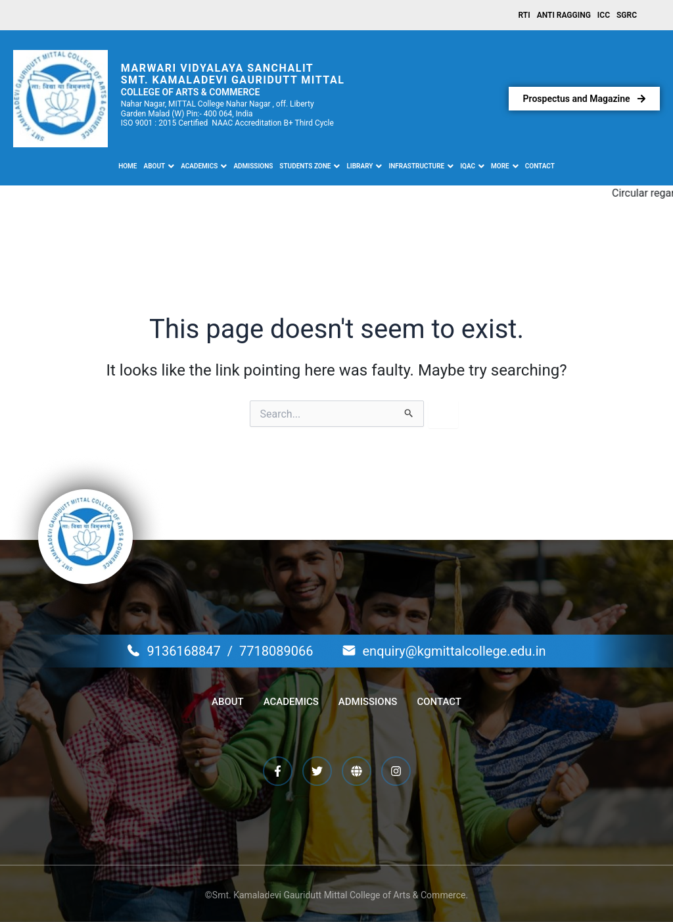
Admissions (253, 166)
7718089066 (276, 651)
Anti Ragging (564, 15)
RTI (524, 15)
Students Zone (309, 166)
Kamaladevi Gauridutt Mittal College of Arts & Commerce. (349, 895)
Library (364, 166)
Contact (540, 166)
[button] (159, 166)
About (159, 166)
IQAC (472, 166)
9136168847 (183, 651)
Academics (204, 166)
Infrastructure (420, 166)
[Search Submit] (409, 413)
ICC (603, 15)
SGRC (626, 15)
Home (127, 166)
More (505, 166)
